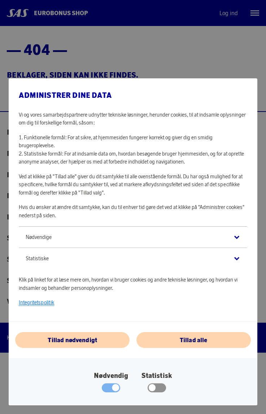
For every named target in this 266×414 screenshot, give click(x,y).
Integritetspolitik (36, 302)
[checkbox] (157, 389)
